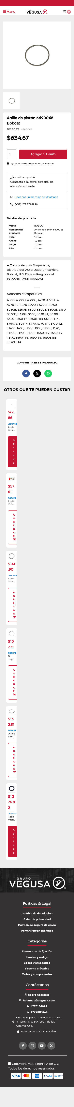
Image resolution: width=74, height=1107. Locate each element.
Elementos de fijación (37, 951)
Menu (9, 12)
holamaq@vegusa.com (37, 1000)
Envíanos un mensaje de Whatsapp (36, 197)
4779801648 (37, 1012)
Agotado (13, 452)
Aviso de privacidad (37, 919)
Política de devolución (37, 913)
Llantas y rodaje (37, 957)
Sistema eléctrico (37, 968)
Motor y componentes (37, 974)
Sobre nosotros (37, 994)
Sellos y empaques (37, 963)
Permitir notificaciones (37, 930)
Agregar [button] (14, 527)
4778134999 (37, 1006)
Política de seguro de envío (37, 925)
